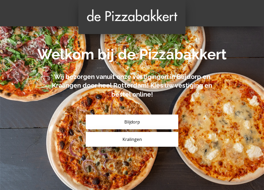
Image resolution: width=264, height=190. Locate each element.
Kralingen (132, 139)
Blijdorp (132, 122)
